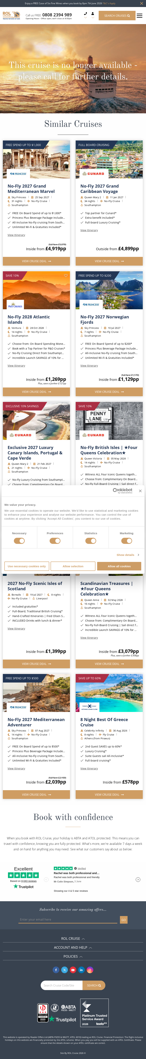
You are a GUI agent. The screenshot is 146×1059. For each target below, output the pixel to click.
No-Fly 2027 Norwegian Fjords (104, 319)
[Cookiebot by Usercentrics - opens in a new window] (115, 491)
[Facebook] (56, 970)
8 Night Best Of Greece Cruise (104, 722)
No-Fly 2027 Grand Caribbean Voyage (99, 188)
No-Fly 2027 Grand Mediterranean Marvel (31, 188)
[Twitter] (64, 970)
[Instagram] (90, 970)
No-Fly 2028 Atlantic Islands (29, 319)
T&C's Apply (109, 3)
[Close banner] (140, 491)
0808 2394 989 (57, 14)
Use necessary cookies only (27, 566)
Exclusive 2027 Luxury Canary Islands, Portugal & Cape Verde (35, 453)
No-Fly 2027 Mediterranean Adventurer (36, 722)
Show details (125, 554)
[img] (36, 159)
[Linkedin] (81, 970)
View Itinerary (16, 235)
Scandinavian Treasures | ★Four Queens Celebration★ (106, 589)
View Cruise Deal (34, 261)
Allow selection (73, 566)
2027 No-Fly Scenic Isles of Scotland (35, 586)
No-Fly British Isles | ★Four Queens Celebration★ (108, 450)
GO (123, 920)
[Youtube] (73, 970)
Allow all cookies (119, 566)
